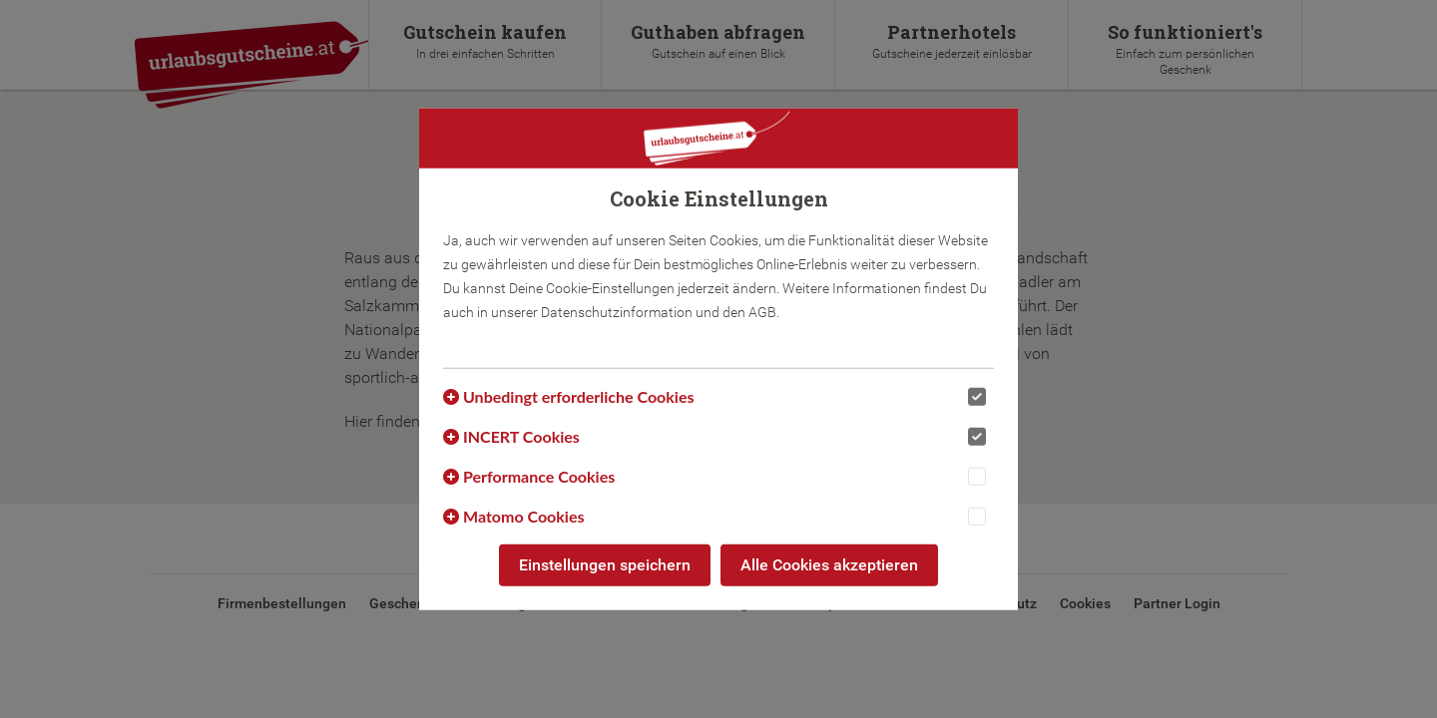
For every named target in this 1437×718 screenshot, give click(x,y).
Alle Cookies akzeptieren (829, 564)
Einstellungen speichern (605, 564)
